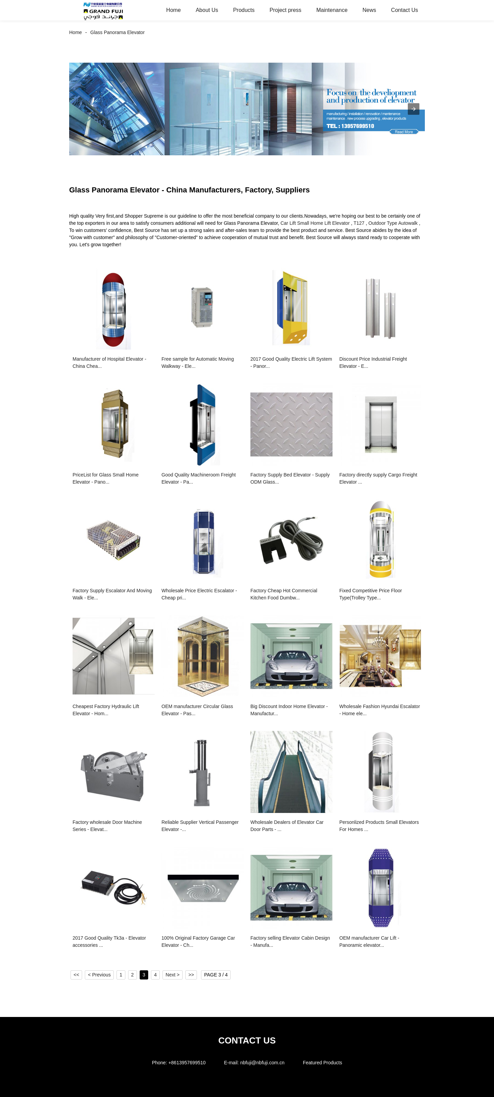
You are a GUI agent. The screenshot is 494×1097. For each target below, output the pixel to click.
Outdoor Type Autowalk (393, 223)
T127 (359, 223)
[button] (413, 109)
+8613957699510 (186, 1062)
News (369, 10)
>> (191, 974)
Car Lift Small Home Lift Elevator (315, 223)
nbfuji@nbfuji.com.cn (262, 1062)
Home (173, 10)
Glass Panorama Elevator (117, 32)
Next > (173, 974)
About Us (207, 10)
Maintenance (332, 10)
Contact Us (404, 10)
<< (76, 974)
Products (243, 10)
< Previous (99, 974)
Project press (285, 10)
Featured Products (322, 1062)
